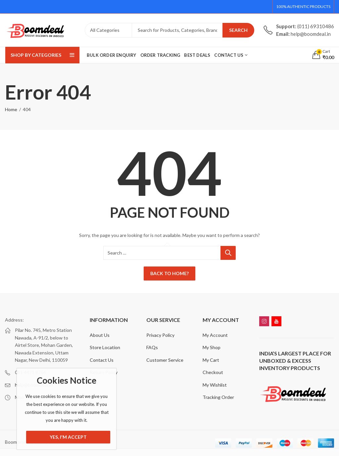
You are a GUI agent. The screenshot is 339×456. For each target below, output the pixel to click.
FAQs (152, 347)
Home (11, 109)
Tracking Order (218, 397)
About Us (100, 335)
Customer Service (164, 360)
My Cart (211, 360)
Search (238, 30)
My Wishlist (215, 385)
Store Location (105, 347)
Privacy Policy (160, 335)
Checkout (213, 372)
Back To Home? (169, 273)
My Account (215, 335)
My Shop (211, 347)
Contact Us (102, 360)
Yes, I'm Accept (68, 437)
